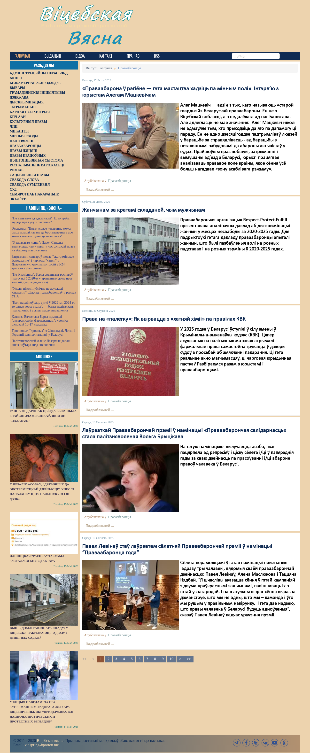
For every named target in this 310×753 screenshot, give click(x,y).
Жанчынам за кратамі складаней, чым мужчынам (143, 210)
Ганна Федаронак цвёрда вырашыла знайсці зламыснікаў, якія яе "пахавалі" (43, 415)
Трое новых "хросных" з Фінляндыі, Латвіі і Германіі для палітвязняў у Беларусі (43, 332)
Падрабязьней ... (100, 190)
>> (189, 659)
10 (171, 659)
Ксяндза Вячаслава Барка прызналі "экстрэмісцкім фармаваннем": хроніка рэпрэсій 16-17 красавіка (40, 320)
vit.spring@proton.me (42, 745)
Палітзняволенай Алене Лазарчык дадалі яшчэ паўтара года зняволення (41, 343)
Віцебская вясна (50, 740)
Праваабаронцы (119, 181)
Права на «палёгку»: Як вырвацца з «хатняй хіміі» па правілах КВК (164, 319)
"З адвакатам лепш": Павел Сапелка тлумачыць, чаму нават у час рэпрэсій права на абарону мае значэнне (43, 246)
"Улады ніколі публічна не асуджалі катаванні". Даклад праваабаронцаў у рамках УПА (44, 292)
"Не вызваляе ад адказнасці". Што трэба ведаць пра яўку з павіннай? (41, 220)
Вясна (95, 37)
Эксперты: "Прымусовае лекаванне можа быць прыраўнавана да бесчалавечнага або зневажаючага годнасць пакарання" (42, 232)
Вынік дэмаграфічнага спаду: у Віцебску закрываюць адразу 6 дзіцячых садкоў (39, 632)
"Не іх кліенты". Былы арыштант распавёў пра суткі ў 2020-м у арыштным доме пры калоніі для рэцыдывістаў (42, 278)
